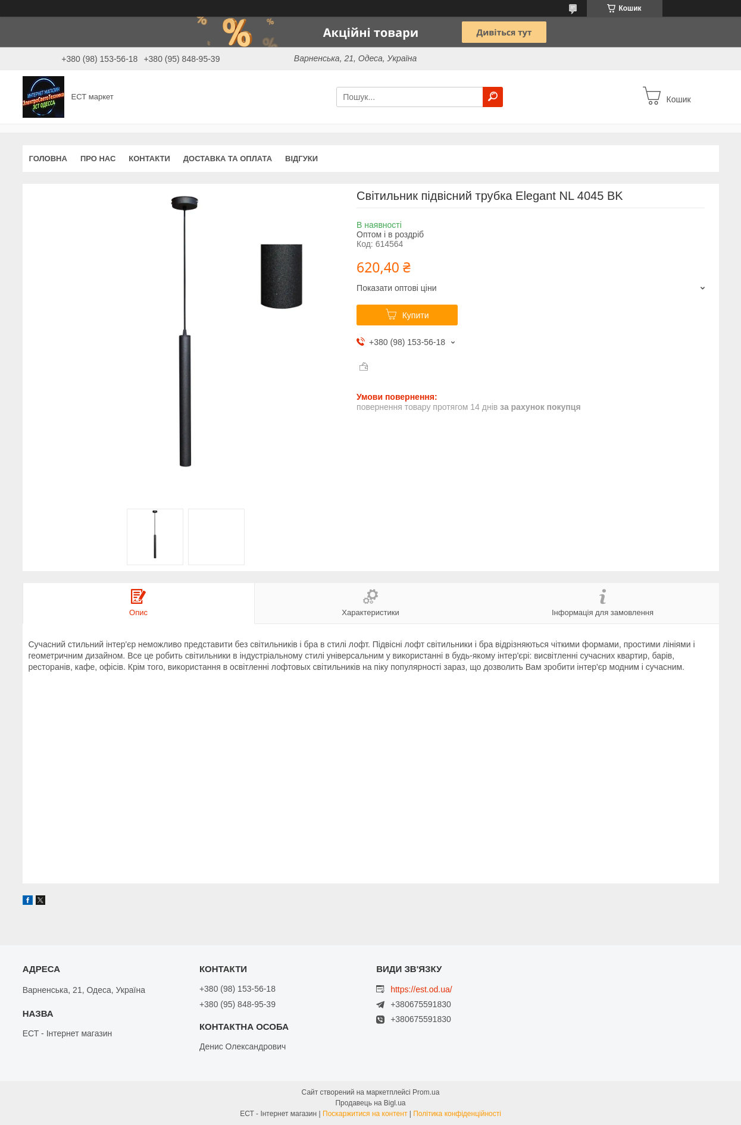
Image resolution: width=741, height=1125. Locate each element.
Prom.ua (425, 1092)
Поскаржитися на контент (365, 1114)
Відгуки (301, 158)
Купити (415, 315)
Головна (48, 158)
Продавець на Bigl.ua (370, 1103)
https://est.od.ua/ (421, 989)
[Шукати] (493, 97)
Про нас (97, 158)
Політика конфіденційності (457, 1114)
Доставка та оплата (227, 158)
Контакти (149, 158)
